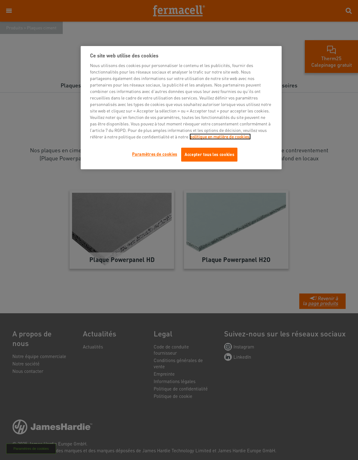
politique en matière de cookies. (220, 136)
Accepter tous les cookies (209, 154)
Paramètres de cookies (154, 154)
